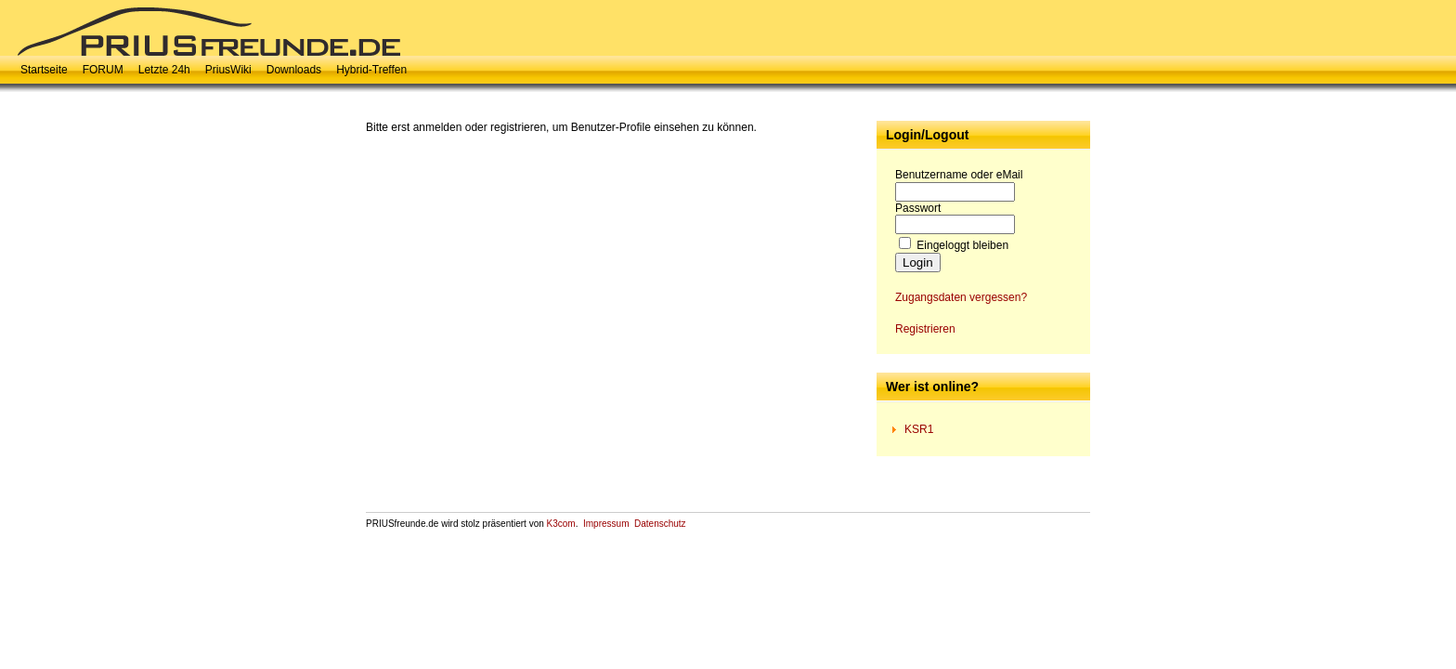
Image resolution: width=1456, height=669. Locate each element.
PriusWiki (228, 69)
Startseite (44, 69)
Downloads (293, 69)
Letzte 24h (164, 69)
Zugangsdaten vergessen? (961, 297)
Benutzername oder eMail (958, 174)
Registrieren (925, 328)
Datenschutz (660, 523)
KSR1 (918, 429)
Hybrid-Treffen (371, 69)
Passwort (918, 208)
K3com (561, 523)
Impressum (606, 523)
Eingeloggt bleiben (962, 245)
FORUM (103, 69)
